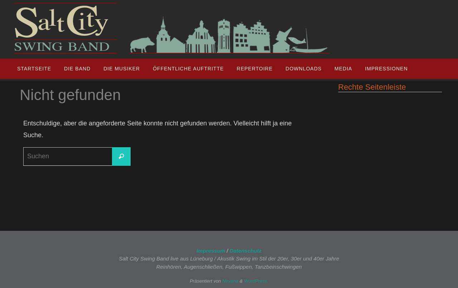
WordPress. (256, 281)
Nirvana (230, 281)
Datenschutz (246, 251)
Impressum (210, 251)
